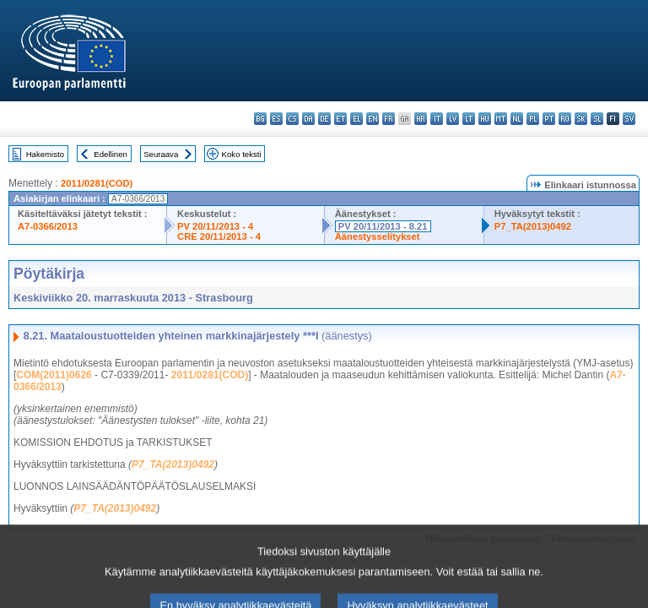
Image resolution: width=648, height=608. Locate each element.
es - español (276, 118)
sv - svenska (629, 118)
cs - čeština (292, 118)
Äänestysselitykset (377, 236)
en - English (372, 118)
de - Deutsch (324, 118)
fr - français (388, 118)
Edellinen (110, 154)
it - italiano (436, 118)
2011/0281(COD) (96, 183)
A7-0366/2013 (48, 226)
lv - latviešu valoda (452, 118)
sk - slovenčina (581, 118)
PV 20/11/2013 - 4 (215, 226)
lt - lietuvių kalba (468, 118)
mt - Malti (500, 118)
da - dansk (308, 118)
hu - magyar (484, 118)
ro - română (565, 118)
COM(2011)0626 (53, 375)
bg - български (260, 118)
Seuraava (160, 154)
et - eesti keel (340, 118)
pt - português (549, 118)
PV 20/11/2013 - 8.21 (383, 226)
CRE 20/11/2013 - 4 (219, 236)
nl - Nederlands (516, 118)
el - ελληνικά (356, 118)
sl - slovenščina (597, 118)
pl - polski (532, 118)
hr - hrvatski (420, 118)
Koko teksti (242, 154)
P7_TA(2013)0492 (532, 226)
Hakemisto (45, 154)
